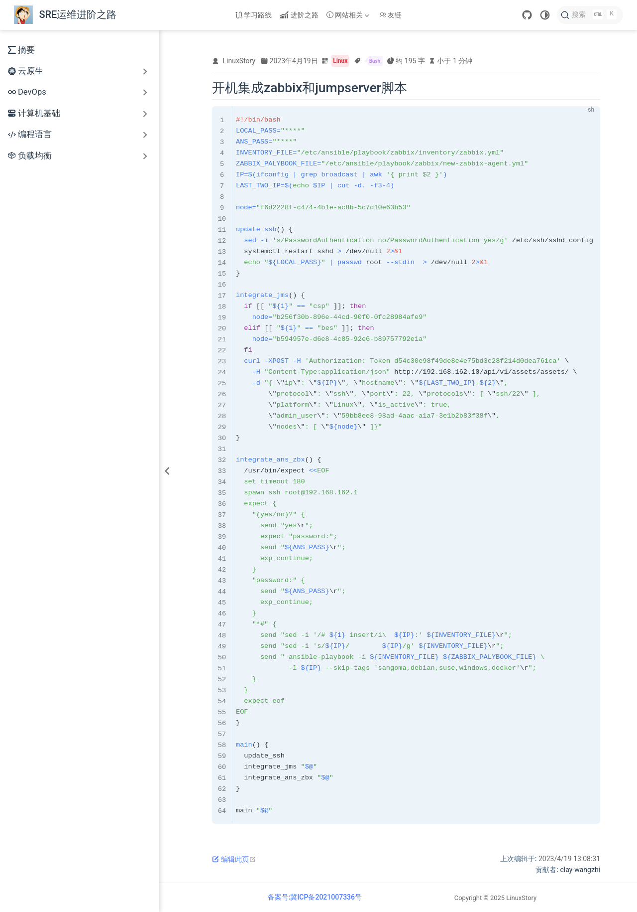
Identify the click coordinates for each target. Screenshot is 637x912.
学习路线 (253, 15)
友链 (390, 15)
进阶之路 (299, 15)
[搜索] (590, 15)
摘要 (21, 50)
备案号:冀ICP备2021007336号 (315, 897)
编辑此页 (234, 859)
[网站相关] (348, 15)
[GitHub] (527, 15)
